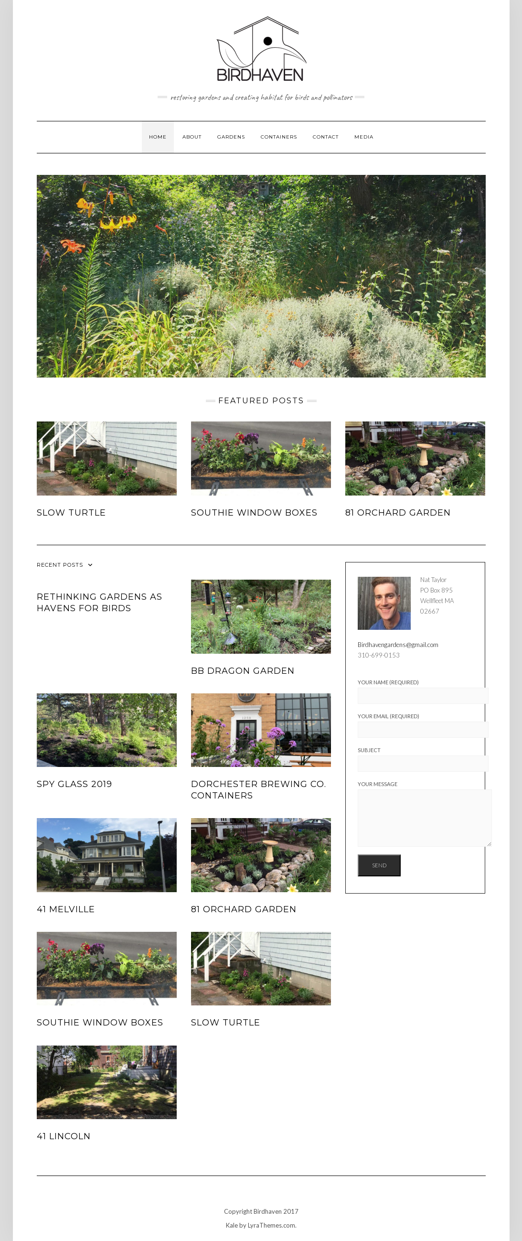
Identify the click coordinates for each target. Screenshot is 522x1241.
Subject (415, 759)
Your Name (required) (415, 691)
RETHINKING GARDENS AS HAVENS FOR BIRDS (99, 602)
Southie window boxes (254, 512)
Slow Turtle (71, 512)
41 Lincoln (64, 1136)
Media (363, 137)
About (192, 137)
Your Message (415, 814)
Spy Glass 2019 (74, 784)
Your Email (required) (415, 725)
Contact (326, 137)
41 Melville (66, 909)
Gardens (231, 137)
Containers (279, 137)
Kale (232, 1225)
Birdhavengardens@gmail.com (398, 644)
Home (158, 137)
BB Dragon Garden (243, 671)
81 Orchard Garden (398, 512)
